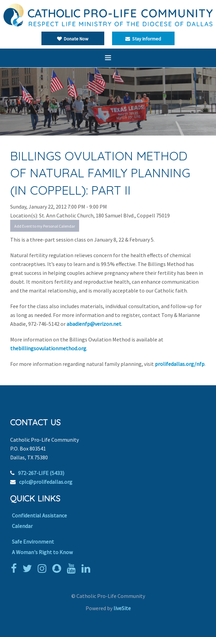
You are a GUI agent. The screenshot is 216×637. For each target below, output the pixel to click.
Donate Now (72, 39)
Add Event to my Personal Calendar (44, 226)
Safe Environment (33, 541)
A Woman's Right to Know (42, 552)
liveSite (122, 608)
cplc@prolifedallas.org (45, 481)
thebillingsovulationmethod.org (48, 348)
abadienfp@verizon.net (94, 323)
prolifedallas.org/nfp (179, 363)
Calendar (22, 526)
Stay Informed (143, 39)
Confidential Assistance (39, 515)
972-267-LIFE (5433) (41, 473)
